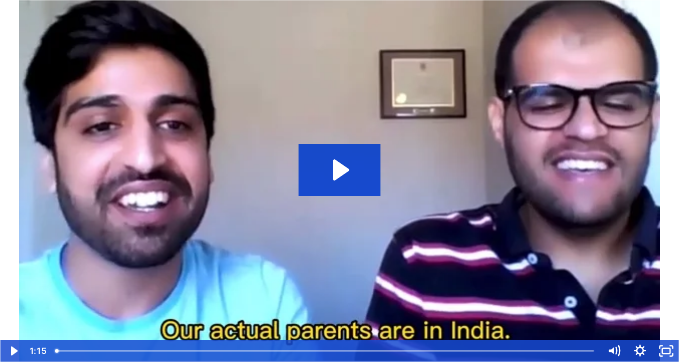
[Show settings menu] (640, 351)
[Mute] (614, 351)
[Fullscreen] (666, 351)
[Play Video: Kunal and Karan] (339, 170)
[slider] (325, 351)
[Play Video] (13, 351)
